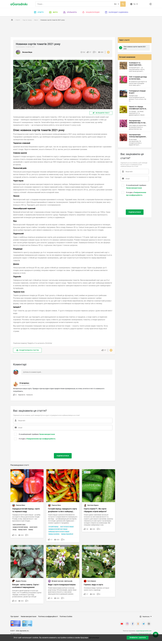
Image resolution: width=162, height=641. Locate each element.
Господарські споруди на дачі (137, 92)
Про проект (14, 616)
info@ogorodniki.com (145, 634)
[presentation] (26, 446)
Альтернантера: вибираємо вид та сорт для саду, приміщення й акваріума (138, 122)
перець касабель (53, 534)
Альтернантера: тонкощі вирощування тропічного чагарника (137, 136)
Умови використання (47, 434)
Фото (53, 12)
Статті (39, 12)
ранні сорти (33, 527)
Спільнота (70, 12)
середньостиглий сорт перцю (57, 529)
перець (30, 529)
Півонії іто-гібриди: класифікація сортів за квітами (137, 108)
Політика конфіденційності (48, 616)
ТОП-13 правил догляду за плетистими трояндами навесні (138, 78)
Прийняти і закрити (137, 637)
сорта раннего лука (19, 524)
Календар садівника (116, 12)
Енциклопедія (90, 12)
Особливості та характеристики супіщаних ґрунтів (135, 64)
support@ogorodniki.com (144, 631)
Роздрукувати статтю (29, 350)
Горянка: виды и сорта (93, 585)
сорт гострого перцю (67, 526)
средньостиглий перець (20, 527)
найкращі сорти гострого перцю (58, 531)
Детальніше (94, 638)
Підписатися (63, 456)
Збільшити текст (103, 113)
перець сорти (22, 529)
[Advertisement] (77, 29)
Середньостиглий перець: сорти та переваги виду (26, 510)
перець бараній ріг (67, 534)
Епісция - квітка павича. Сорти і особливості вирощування (25, 586)
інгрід (14, 529)
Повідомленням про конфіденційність (41, 439)
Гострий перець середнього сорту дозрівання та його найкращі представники (62, 510)
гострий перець (53, 526)
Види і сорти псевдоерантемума (62, 585)
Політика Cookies (66, 616)
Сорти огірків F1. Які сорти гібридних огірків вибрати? (95, 510)
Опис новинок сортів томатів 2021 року (135, 48)
